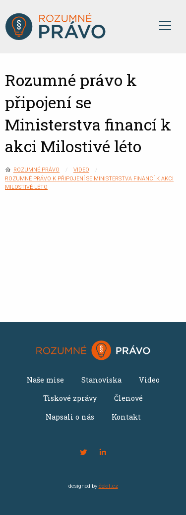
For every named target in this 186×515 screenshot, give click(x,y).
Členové (128, 398)
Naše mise (45, 380)
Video (81, 170)
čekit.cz (108, 486)
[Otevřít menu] (165, 27)
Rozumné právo (36, 170)
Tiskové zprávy (70, 398)
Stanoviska (101, 380)
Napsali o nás (70, 417)
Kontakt (126, 417)
